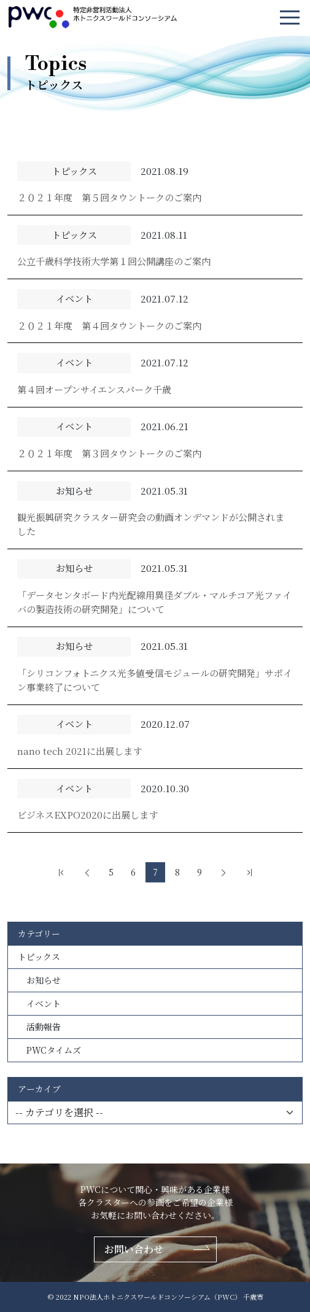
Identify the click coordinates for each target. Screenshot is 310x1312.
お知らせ (39, 980)
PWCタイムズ (49, 1050)
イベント (39, 1003)
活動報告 (39, 1027)
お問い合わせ (133, 1249)
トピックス (39, 957)
